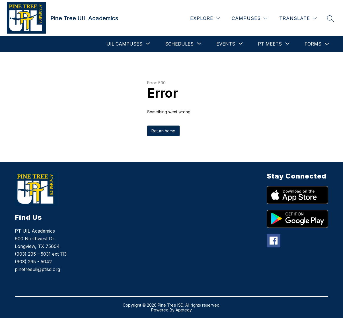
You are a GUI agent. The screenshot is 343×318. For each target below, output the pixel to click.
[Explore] (205, 18)
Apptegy (184, 309)
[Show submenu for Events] (225, 43)
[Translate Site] (298, 18)
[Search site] (330, 18)
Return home (163, 130)
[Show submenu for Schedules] (179, 43)
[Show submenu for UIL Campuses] (124, 43)
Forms (313, 44)
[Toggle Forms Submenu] (327, 44)
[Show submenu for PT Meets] (270, 43)
